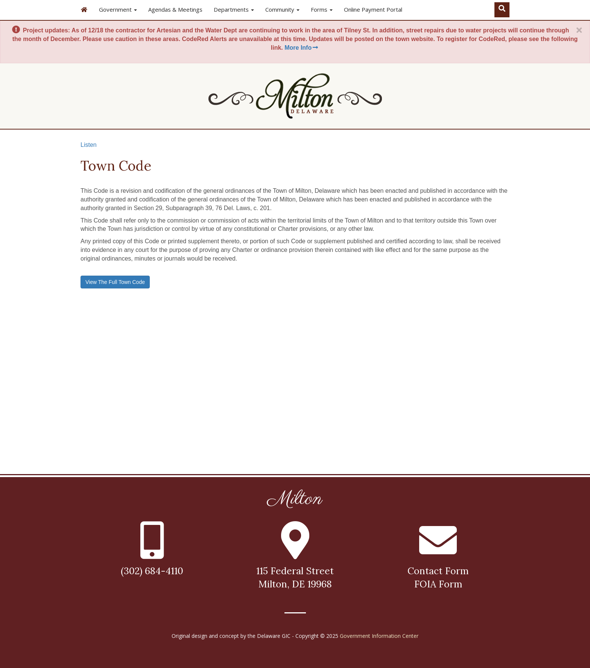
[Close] (579, 30)
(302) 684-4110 (152, 571)
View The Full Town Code (115, 282)
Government (118, 9)
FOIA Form (438, 584)
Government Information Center (379, 635)
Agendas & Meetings (175, 9)
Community (282, 9)
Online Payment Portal (373, 9)
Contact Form (438, 571)
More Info (301, 47)
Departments (234, 9)
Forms (322, 9)
